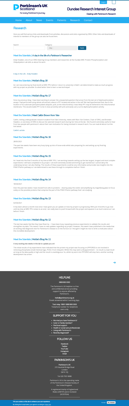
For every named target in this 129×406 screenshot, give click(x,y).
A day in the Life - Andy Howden (25, 74)
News (39, 20)
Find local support (60, 325)
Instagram (65, 351)
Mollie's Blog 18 (39, 80)
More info (48, 405)
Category (48, 45)
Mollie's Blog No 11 (41, 239)
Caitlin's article (19, 130)
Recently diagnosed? (61, 333)
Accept (103, 403)
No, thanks (111, 403)
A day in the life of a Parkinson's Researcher (52, 55)
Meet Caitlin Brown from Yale (45, 115)
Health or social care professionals (66, 328)
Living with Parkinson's (62, 330)
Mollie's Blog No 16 (41, 137)
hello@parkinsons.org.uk (64, 298)
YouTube (64, 349)
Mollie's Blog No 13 (41, 198)
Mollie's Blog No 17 (41, 95)
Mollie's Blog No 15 (41, 156)
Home (18, 20)
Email (65, 354)
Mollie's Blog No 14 (41, 179)
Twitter (64, 346)
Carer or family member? (62, 323)
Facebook (64, 344)
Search (16, 45)
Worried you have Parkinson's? (65, 320)
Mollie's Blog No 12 (41, 219)
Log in (103, 2)
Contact (88, 20)
